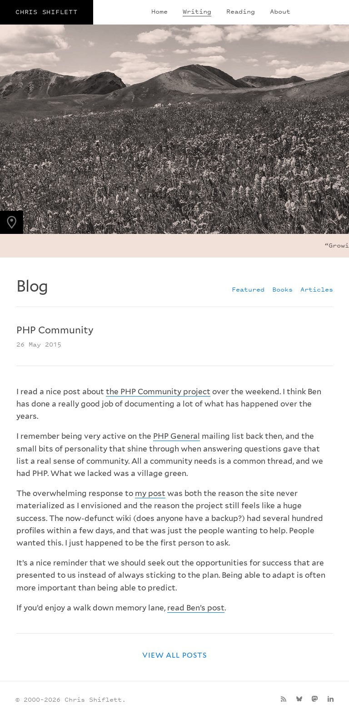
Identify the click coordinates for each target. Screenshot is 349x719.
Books (282, 289)
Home (159, 11)
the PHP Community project (158, 391)
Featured (248, 289)
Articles (316, 289)
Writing (197, 11)
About (280, 11)
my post (150, 493)
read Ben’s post (195, 607)
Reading (240, 11)
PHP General (176, 436)
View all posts (174, 655)
